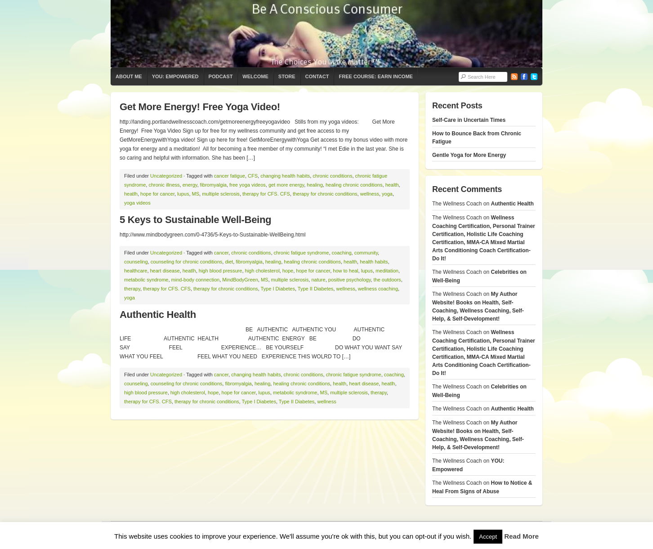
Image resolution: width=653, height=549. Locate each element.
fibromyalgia (213, 184)
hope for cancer (157, 193)
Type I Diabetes (278, 288)
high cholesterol (262, 270)
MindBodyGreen (240, 279)
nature (318, 279)
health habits (374, 261)
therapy (132, 288)
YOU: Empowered (175, 76)
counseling (136, 261)
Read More (521, 536)
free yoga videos (247, 184)
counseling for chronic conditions (187, 261)
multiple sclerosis (221, 193)
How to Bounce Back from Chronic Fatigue (476, 137)
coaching (342, 252)
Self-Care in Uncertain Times (468, 120)
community (366, 252)
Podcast (221, 76)
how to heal (345, 270)
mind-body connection (195, 279)
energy (190, 184)
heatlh (131, 193)
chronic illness (163, 184)
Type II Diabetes (316, 288)
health (392, 184)
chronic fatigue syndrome (301, 252)
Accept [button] (488, 536)
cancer (221, 252)
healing (314, 184)
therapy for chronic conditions (325, 193)
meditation (387, 270)
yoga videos (137, 202)
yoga (387, 193)
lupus (183, 193)
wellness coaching (378, 288)
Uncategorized (166, 176)
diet (229, 261)
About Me (129, 76)
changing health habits (285, 176)
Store (286, 76)
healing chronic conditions (354, 184)
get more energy (286, 184)
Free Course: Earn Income (375, 76)
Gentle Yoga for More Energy (469, 155)
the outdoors (387, 279)
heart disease (165, 270)
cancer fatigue (229, 176)
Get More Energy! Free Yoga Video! (200, 106)
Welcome (255, 76)
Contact (317, 76)
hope (287, 270)
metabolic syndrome (146, 279)
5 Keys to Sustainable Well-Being (195, 219)
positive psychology (349, 279)
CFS (253, 176)
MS (196, 193)
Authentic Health (158, 314)
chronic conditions (332, 176)
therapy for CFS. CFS (266, 193)
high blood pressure (220, 270)
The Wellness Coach (326, 33)
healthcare (135, 270)
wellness (369, 193)
